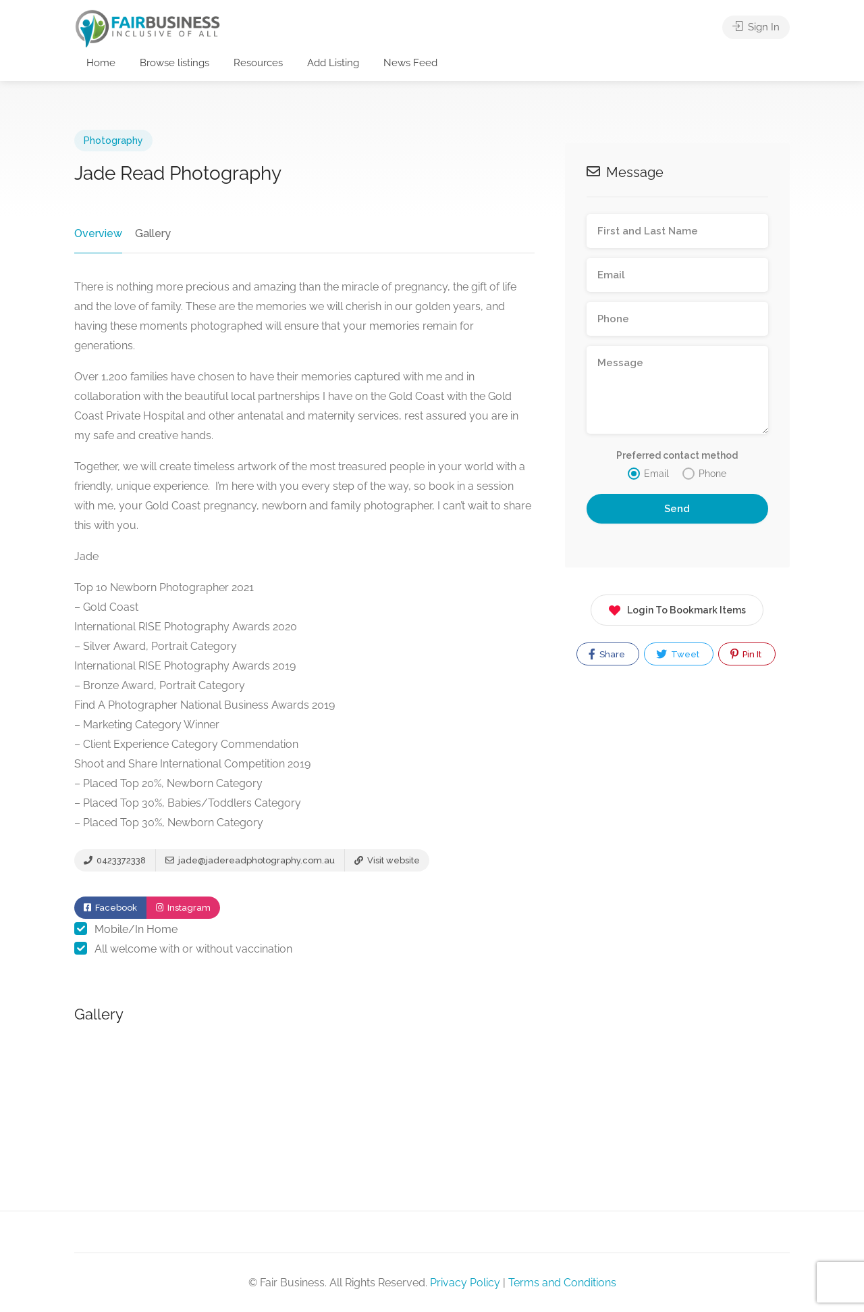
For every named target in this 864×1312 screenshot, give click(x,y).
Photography (113, 140)
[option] (305, 1113)
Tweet (677, 654)
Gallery (153, 233)
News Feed (410, 63)
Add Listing (333, 63)
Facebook (110, 908)
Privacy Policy (465, 1282)
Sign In (756, 27)
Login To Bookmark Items (677, 607)
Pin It (745, 654)
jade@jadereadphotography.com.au (250, 860)
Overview (98, 233)
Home (100, 63)
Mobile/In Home (136, 929)
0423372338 (115, 860)
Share (607, 654)
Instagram (183, 908)
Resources (258, 63)
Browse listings (174, 63)
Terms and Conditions (562, 1282)
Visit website (387, 860)
